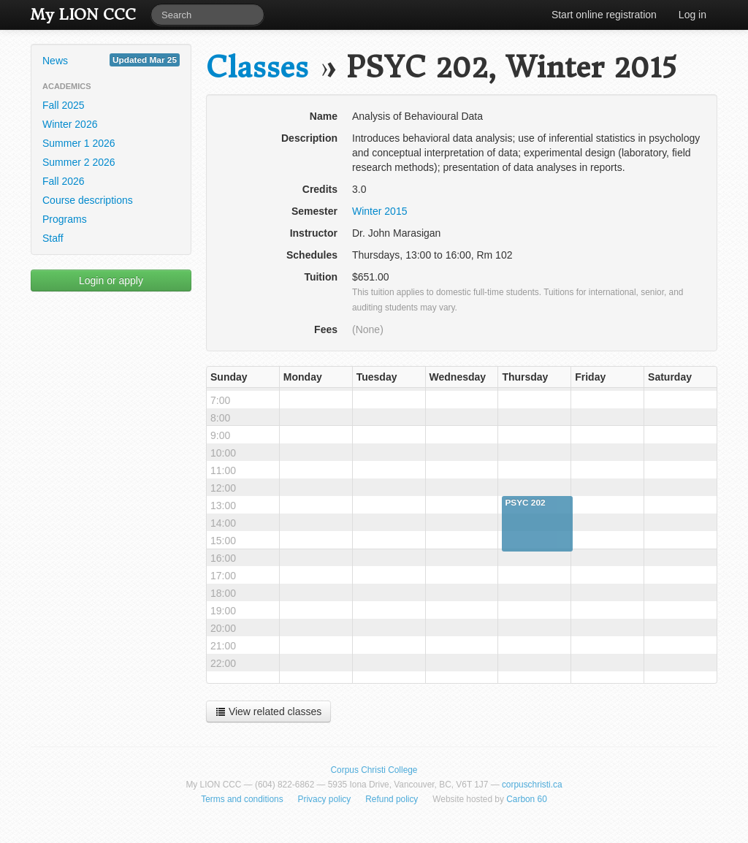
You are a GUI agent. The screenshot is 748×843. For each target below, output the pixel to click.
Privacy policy (324, 799)
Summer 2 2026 (78, 162)
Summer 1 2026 (78, 143)
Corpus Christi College (374, 770)
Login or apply (111, 280)
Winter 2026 (69, 124)
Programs (64, 219)
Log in (692, 14)
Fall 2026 (63, 181)
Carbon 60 (526, 799)
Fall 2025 (63, 105)
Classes (257, 67)
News (111, 59)
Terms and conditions (242, 799)
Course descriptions (87, 200)
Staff (53, 238)
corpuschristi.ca (532, 784)
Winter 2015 (379, 211)
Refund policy (391, 799)
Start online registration (604, 14)
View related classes (268, 711)
